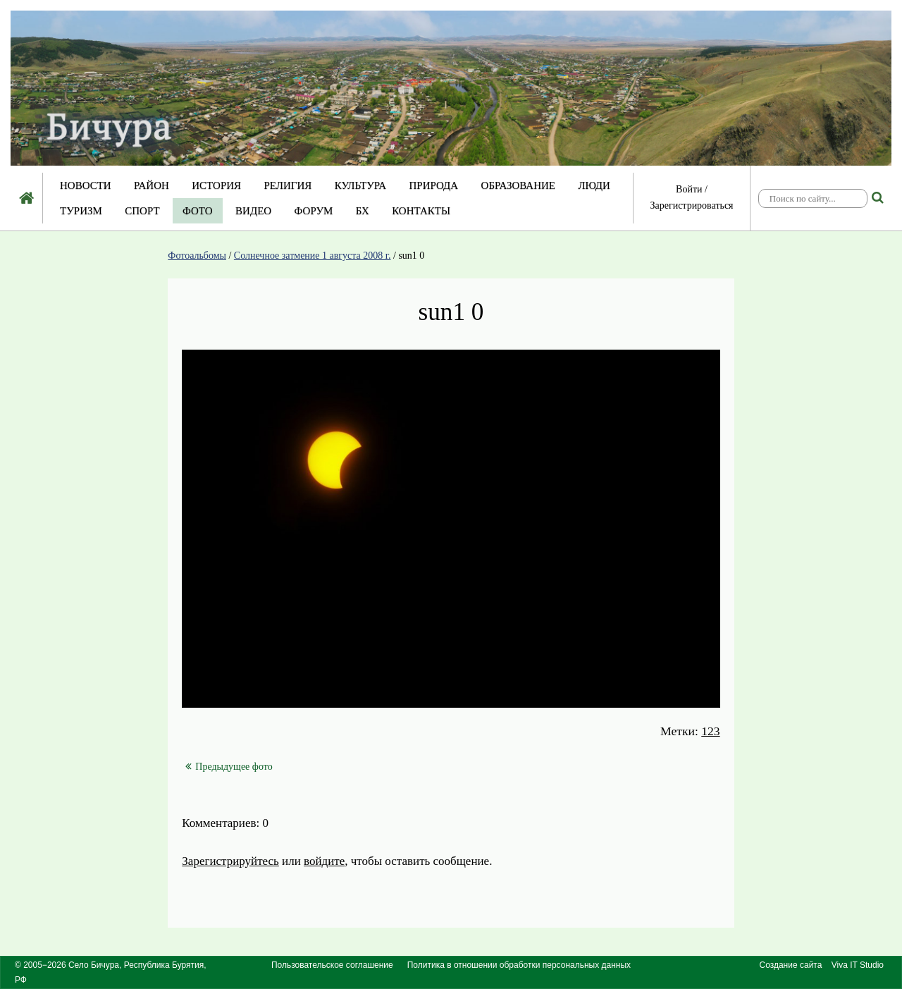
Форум (314, 210)
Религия (288, 185)
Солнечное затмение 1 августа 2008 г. (312, 255)
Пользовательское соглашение (332, 965)
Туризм (81, 210)
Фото (198, 210)
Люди (594, 185)
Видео (253, 210)
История (216, 185)
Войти (689, 189)
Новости (85, 185)
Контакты (421, 210)
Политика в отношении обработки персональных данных (519, 965)
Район (151, 185)
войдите (324, 861)
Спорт (142, 210)
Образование (518, 185)
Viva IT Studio (858, 965)
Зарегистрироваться (691, 205)
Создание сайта (791, 965)
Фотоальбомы (197, 255)
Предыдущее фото (228, 766)
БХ (362, 210)
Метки (677, 731)
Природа (433, 185)
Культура (360, 185)
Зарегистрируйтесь (230, 861)
